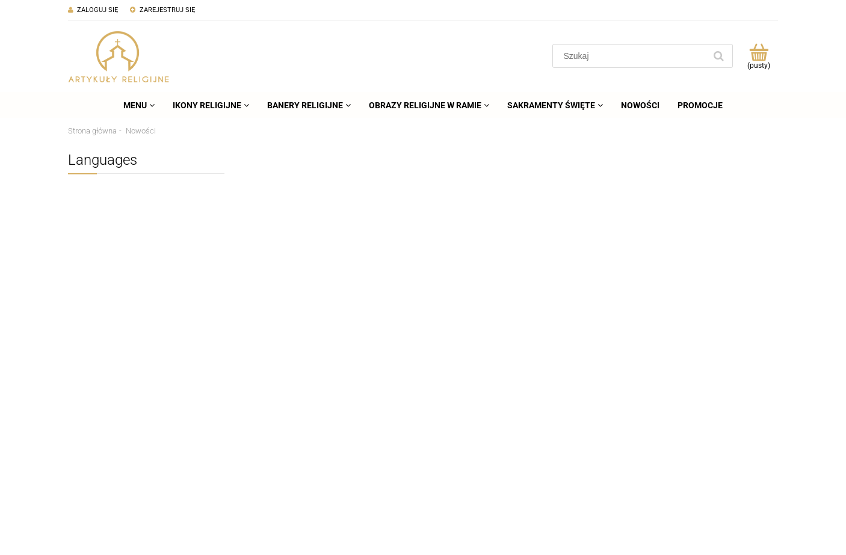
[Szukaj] (718, 56)
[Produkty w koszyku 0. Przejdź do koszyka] (758, 56)
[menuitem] (139, 105)
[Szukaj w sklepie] (631, 56)
